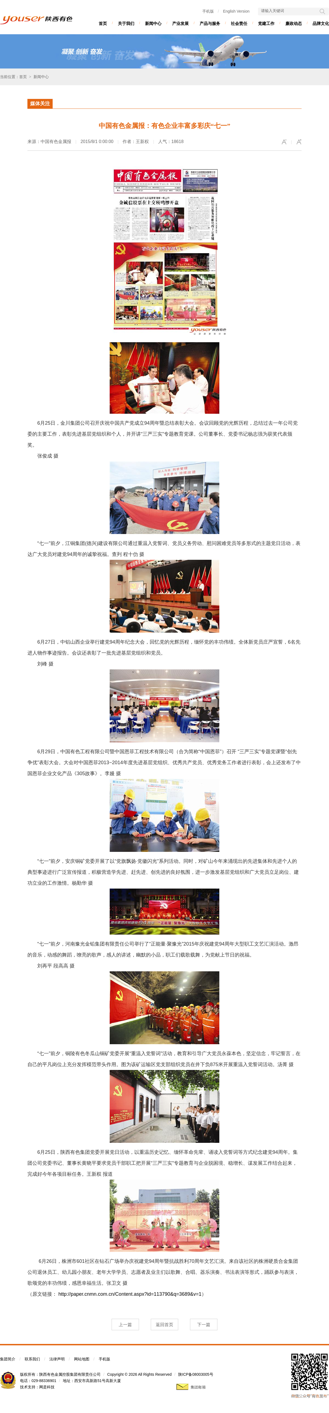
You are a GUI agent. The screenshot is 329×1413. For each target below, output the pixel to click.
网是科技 (47, 1387)
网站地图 (81, 1359)
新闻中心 (153, 23)
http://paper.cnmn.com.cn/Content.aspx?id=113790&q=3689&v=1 (130, 1294)
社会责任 (239, 23)
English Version (236, 11)
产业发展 (180, 23)
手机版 (208, 11)
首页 (103, 23)
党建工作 (266, 23)
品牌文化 (321, 23)
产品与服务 (210, 23)
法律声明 (57, 1359)
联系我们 (32, 1359)
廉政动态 (293, 23)
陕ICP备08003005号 (195, 1374)
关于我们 (126, 23)
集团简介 (7, 1359)
